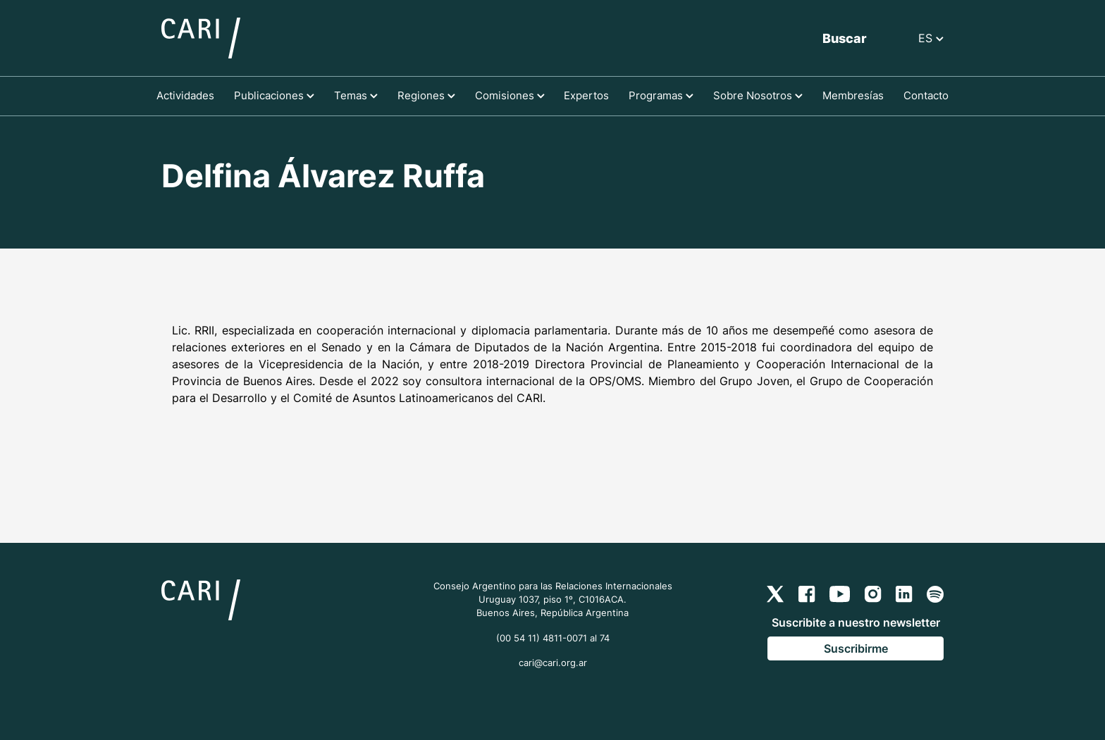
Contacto (926, 95)
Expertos (586, 95)
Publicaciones (274, 95)
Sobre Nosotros (758, 95)
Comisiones (510, 95)
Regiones (426, 95)
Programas (661, 95)
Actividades (185, 95)
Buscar (844, 38)
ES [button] (931, 38)
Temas (356, 95)
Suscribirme (856, 648)
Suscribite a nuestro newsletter (856, 622)
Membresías (853, 95)
